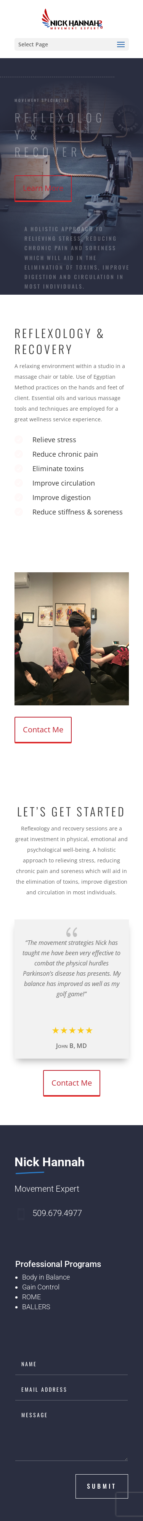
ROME (31, 1297)
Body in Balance (46, 1277)
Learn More (43, 188)
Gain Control (40, 1287)
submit (102, 1486)
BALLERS (36, 1307)
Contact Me (43, 729)
